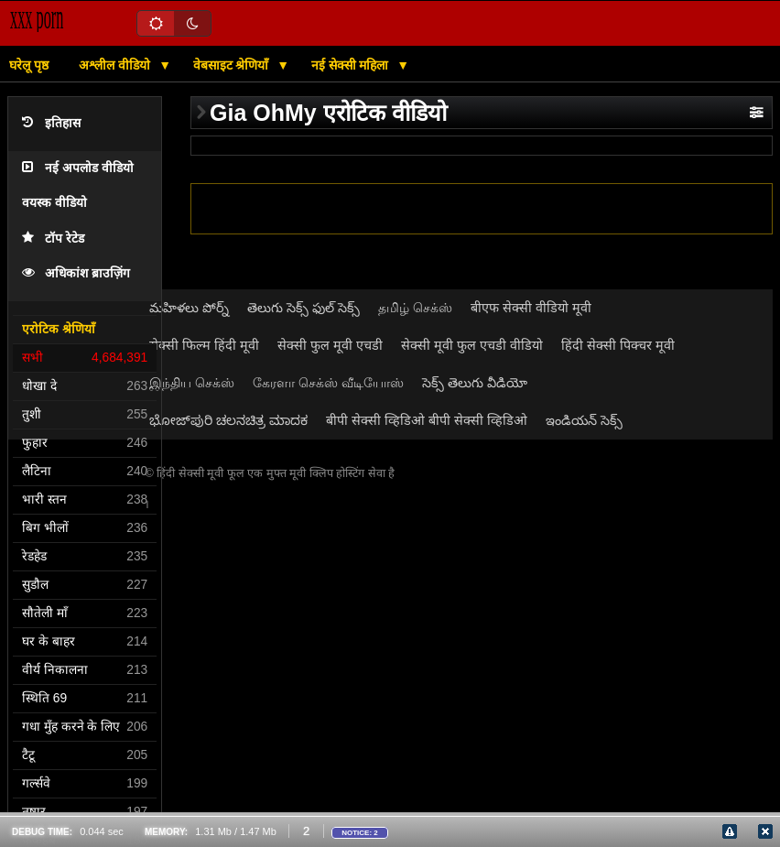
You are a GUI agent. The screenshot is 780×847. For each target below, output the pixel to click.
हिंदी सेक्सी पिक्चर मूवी (618, 345)
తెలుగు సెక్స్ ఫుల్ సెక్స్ (303, 307)
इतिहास (51, 123)
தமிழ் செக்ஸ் (415, 307)
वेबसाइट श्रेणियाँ (233, 65)
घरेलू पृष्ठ (29, 65)
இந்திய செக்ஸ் (191, 382)
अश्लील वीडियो (116, 65)
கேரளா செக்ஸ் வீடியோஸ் (328, 382)
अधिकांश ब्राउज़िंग (76, 273)
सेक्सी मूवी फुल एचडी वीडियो (472, 345)
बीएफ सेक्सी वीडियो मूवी (531, 307)
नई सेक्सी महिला (352, 65)
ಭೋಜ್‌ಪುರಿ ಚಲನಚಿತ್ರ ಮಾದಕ (228, 420)
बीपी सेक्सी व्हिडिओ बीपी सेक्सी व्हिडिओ (426, 420)
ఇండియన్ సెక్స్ (584, 420)
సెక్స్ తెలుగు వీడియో (474, 382)
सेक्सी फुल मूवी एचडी (330, 345)
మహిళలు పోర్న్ (189, 307)
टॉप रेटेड (53, 238)
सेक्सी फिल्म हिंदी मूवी (204, 345)
